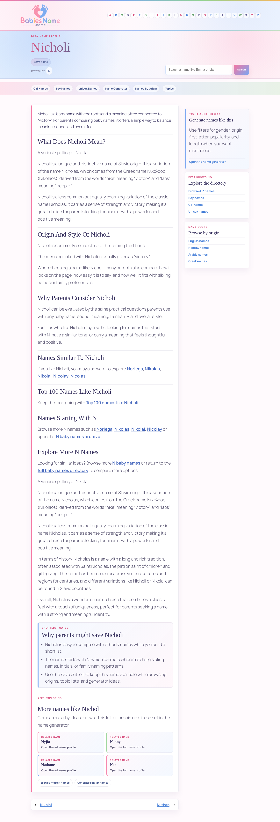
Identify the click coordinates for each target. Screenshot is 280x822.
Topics (169, 88)
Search (241, 69)
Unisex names (198, 211)
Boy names (196, 198)
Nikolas (152, 369)
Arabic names (198, 255)
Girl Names (40, 88)
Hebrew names (198, 248)
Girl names (195, 205)
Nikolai (44, 376)
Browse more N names (55, 782)
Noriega (135, 369)
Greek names (197, 261)
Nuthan (163, 804)
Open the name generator (207, 162)
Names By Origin (146, 88)
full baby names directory (63, 470)
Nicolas (78, 376)
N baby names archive (78, 436)
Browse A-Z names (201, 191)
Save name (41, 62)
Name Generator (116, 88)
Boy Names (63, 88)
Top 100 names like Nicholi (112, 403)
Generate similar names (93, 782)
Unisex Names (87, 88)
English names (198, 241)
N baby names (126, 463)
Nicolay (60, 376)
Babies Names (40, 15)
